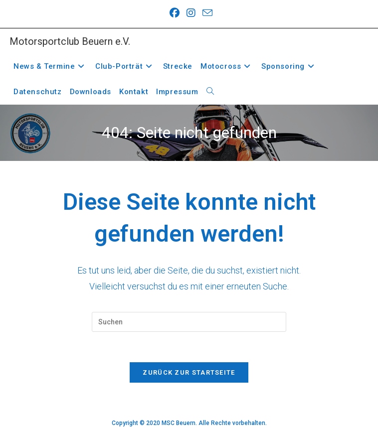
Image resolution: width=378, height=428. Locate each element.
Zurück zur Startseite (189, 372)
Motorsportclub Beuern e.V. (69, 41)
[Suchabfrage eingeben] (189, 322)
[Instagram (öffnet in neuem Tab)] (191, 13)
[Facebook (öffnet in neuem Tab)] (174, 13)
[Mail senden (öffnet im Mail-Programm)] (205, 12)
